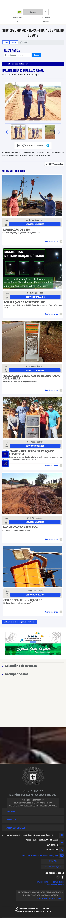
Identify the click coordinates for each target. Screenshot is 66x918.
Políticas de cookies (55, 885)
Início (6, 42)
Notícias (13, 42)
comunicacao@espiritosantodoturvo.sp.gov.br (40, 855)
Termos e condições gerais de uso (49, 882)
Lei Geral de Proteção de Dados (49, 898)
